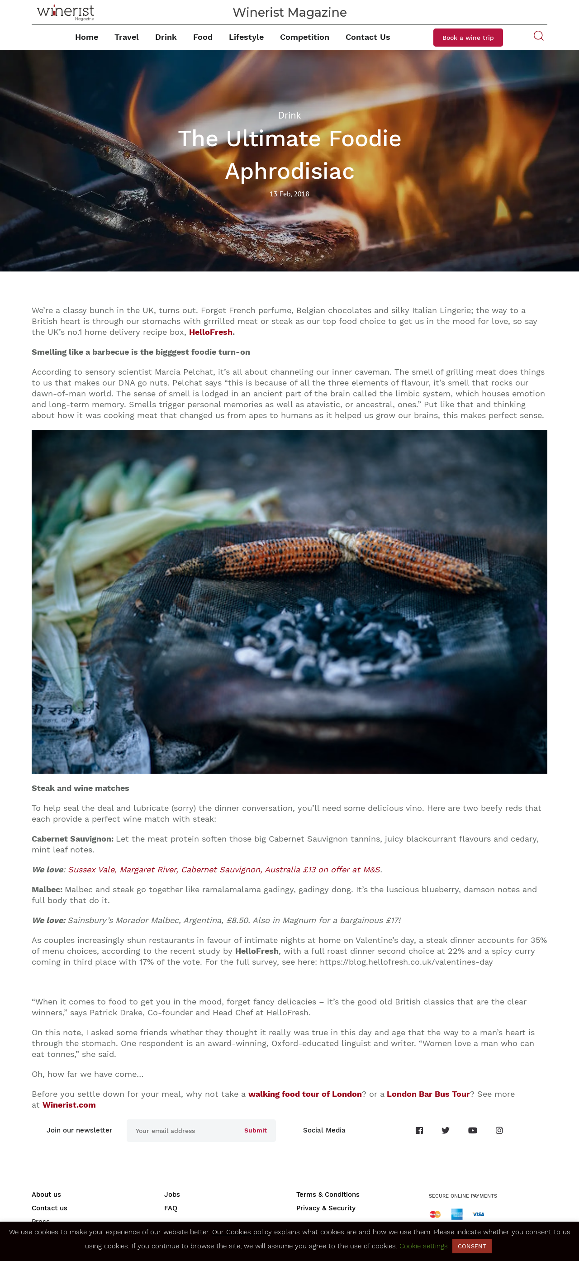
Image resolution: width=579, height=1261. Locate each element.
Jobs (172, 1194)
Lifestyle (246, 37)
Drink (166, 37)
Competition (304, 37)
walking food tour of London (305, 1094)
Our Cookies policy (242, 1232)
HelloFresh (211, 332)
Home (86, 37)
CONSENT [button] (472, 1246)
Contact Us (368, 37)
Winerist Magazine (290, 12)
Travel (126, 37)
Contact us (49, 1208)
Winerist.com (69, 1104)
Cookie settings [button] (423, 1246)
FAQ (170, 1208)
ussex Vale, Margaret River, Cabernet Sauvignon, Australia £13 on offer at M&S (224, 869)
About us (46, 1194)
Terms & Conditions (328, 1194)
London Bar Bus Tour (428, 1094)
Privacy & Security (326, 1208)
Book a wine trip (468, 37)
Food (203, 37)
